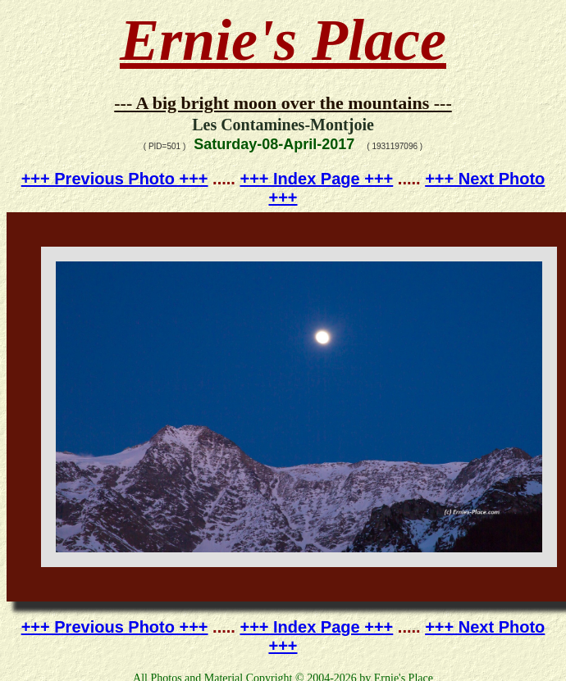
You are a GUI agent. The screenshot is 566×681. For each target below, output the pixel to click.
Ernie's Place (283, 40)
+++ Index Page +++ (316, 179)
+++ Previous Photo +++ (114, 179)
